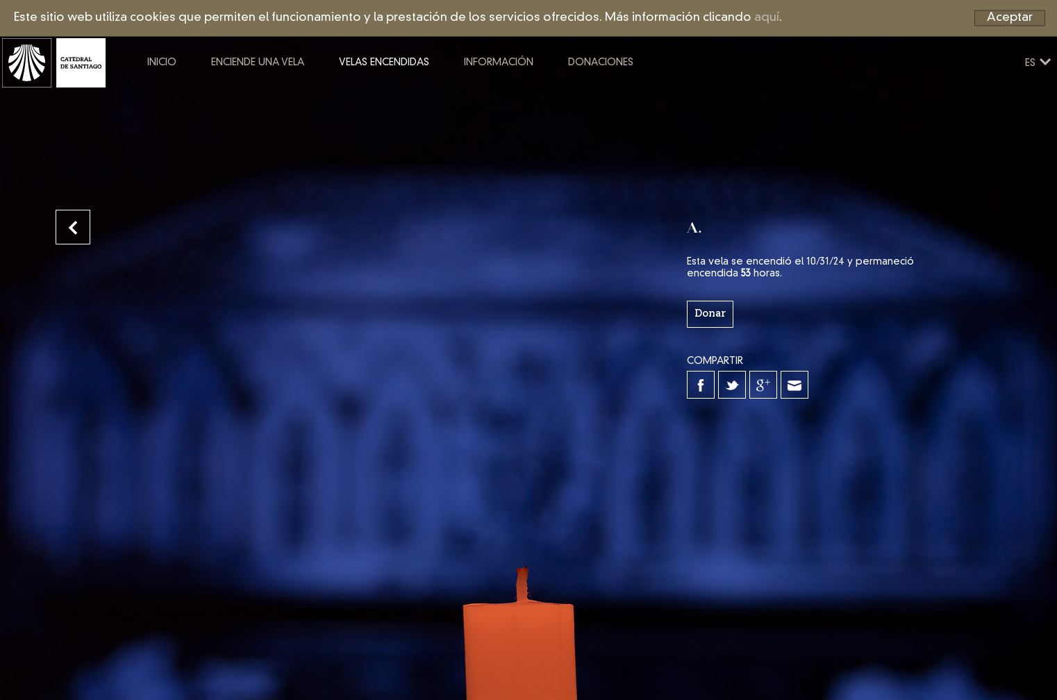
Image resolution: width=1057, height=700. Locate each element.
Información (552, 96)
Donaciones (654, 96)
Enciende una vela (311, 96)
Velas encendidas (437, 96)
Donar (710, 314)
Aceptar (1010, 18)
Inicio (215, 96)
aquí (766, 18)
